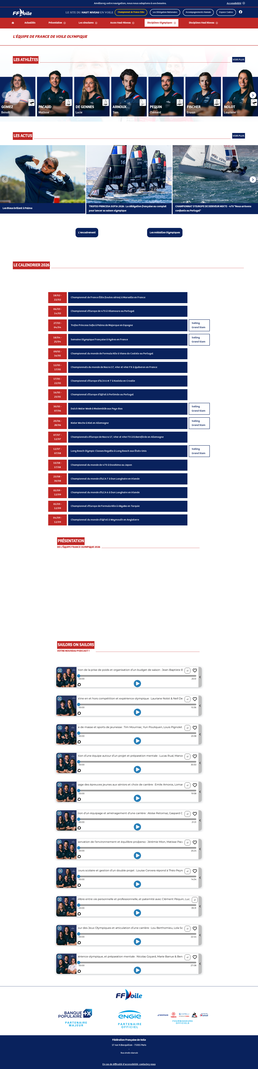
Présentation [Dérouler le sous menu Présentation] (55, 23)
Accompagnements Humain (198, 12)
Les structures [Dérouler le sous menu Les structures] (86, 23)
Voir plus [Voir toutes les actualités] (238, 135)
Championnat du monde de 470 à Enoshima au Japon (101, 465)
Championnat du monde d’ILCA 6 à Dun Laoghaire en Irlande (105, 492)
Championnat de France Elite (131, 12)
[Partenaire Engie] (129, 1017)
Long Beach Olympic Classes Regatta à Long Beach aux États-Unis (108, 451)
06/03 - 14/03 (57, 311)
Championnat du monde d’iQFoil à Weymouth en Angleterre (105, 519)
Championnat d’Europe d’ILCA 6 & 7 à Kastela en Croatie (103, 380)
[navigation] (129, 23)
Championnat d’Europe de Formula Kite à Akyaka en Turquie (105, 506)
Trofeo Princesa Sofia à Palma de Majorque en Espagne (102, 325)
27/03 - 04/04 (57, 325)
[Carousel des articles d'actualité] (129, 179)
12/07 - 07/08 (57, 451)
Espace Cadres (226, 12)
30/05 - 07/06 (57, 408)
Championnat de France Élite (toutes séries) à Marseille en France (108, 297)
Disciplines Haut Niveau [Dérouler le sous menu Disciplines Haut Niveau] (201, 23)
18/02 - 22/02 (57, 297)
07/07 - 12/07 (57, 437)
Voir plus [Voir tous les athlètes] (238, 59)
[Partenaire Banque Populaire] (75, 1017)
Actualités (30, 23)
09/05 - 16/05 (57, 353)
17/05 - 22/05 (57, 381)
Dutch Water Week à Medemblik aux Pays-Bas (96, 408)
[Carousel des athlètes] (129, 95)
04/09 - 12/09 (57, 519)
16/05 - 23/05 (57, 394)
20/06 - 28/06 (57, 423)
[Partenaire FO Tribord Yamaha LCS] (182, 1017)
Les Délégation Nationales (165, 12)
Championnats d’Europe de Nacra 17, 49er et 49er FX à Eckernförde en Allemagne (117, 437)
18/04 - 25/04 (57, 339)
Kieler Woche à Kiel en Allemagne (90, 423)
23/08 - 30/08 (57, 478)
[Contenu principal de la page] (129, 507)
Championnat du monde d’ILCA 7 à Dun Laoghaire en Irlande (105, 478)
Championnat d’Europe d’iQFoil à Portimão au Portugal (102, 394)
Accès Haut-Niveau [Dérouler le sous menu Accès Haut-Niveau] (120, 23)
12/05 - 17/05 (57, 367)
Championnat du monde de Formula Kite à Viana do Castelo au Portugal (112, 353)
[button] (252, 95)
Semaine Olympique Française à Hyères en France (99, 339)
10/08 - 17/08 (57, 465)
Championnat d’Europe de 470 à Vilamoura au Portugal (102, 311)
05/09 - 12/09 (57, 492)
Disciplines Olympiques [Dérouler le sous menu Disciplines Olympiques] (159, 23)
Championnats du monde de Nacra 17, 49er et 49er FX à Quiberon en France (114, 367)
